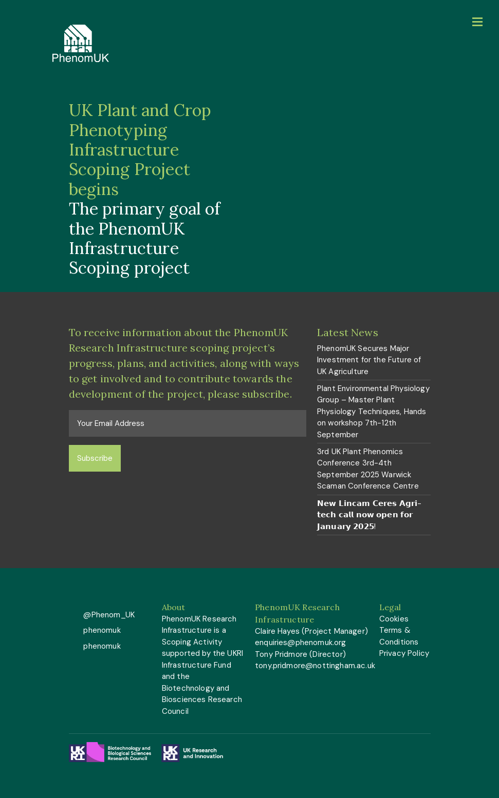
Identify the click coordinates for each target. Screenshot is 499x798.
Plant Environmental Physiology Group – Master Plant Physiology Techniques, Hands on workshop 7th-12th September (373, 411)
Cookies (394, 619)
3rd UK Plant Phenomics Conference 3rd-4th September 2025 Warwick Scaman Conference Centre (368, 469)
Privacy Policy (404, 653)
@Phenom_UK (108, 615)
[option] (249, 189)
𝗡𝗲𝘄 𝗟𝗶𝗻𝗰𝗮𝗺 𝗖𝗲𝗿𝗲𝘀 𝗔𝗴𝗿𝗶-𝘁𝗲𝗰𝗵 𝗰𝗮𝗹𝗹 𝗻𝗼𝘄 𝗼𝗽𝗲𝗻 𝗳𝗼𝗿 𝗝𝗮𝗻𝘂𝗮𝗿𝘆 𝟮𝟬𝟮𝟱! (369, 515)
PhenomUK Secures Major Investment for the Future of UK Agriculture (369, 360)
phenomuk (100, 630)
